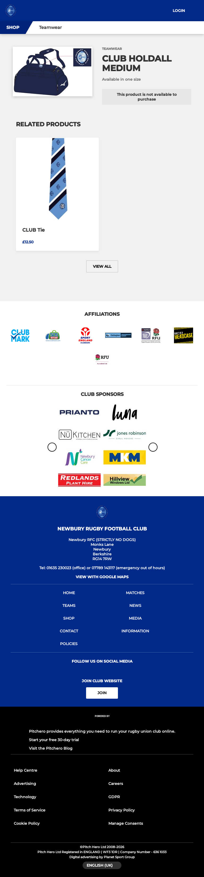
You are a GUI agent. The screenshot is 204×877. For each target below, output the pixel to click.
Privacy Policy (121, 810)
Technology (25, 796)
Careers (115, 783)
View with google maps (102, 577)
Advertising (25, 783)
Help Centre (25, 770)
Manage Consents (125, 823)
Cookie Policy (27, 823)
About (114, 770)
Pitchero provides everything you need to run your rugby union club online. (102, 731)
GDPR (114, 796)
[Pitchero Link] (102, 722)
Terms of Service (29, 810)
